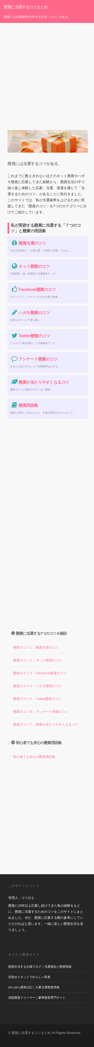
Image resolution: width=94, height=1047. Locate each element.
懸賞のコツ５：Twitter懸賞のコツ (37, 699)
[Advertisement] (47, 72)
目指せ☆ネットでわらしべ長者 (29, 977)
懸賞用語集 (24, 405)
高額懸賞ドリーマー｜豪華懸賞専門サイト (36, 997)
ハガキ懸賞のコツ (30, 313)
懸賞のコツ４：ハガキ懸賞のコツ (37, 686)
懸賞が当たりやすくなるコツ (39, 382)
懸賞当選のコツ (28, 243)
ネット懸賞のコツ (30, 266)
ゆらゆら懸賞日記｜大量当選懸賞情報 (33, 987)
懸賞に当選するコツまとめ (25, 7)
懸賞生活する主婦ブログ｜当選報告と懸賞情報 (39, 966)
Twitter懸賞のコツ (30, 336)
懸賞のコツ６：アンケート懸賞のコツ (40, 712)
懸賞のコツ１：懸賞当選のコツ (36, 647)
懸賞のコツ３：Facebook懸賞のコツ (39, 673)
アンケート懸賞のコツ (33, 359)
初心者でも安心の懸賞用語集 (34, 757)
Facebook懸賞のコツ (33, 289)
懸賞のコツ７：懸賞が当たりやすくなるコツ (45, 724)
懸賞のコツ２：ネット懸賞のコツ (37, 660)
